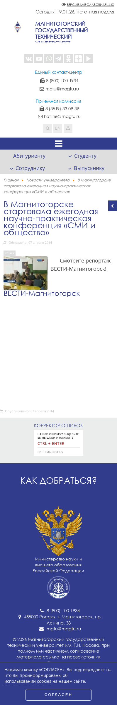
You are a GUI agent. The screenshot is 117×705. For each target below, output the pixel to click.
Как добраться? (58, 480)
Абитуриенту (29, 155)
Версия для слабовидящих (90, 4)
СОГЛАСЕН (59, 694)
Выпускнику (89, 167)
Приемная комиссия (58, 101)
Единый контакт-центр (58, 72)
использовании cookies (27, 681)
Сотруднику (30, 167)
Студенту (85, 155)
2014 (9, 253)
